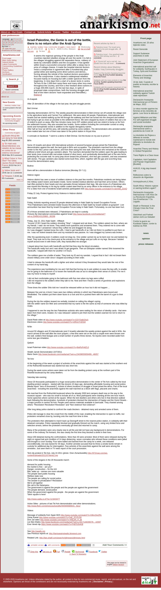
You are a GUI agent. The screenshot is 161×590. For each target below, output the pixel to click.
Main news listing (9, 60)
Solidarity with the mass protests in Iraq (108, 80)
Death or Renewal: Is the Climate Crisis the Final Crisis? (144, 208)
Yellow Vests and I (12, 170)
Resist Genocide (140, 49)
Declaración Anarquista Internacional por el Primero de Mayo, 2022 (145, 102)
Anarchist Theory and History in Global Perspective (146, 150)
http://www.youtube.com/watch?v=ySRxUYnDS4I (64, 322)
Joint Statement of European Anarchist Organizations (145, 61)
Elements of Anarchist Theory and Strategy (142, 76)
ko (13, 44)
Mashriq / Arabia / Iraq (12, 105)
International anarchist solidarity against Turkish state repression (144, 93)
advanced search (9, 92)
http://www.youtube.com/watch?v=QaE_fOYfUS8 (60, 517)
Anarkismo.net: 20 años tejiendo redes (143, 44)
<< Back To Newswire (77, 554)
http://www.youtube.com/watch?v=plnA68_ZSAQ (106, 189)
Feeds (12, 185)
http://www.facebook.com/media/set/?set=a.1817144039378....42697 (71, 522)
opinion (146, 238)
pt (2, 41)
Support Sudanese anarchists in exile (141, 54)
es (17, 39)
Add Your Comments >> (114, 545)
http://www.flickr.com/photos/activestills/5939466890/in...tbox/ (53, 506)
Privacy (108, 581)
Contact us (29, 32)
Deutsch (121, 564)
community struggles (57, 47)
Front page (6, 58)
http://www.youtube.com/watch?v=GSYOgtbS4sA (66, 320)
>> (9, 46)
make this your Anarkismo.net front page (11, 49)
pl (3, 43)
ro (7, 44)
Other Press (9, 129)
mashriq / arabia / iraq (38, 47)
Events (56, 32)
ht (9, 43)
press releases (145, 244)
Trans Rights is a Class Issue (146, 155)
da (4, 44)
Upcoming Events (12, 116)
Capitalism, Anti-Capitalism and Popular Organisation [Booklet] (145, 161)
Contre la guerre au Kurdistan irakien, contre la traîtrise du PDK (144, 223)
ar (22, 41)
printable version (36, 545)
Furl (56, 552)
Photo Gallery (8, 70)
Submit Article (44, 32)
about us (5, 97)
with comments (52, 545)
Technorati (78, 552)
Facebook (76, 32)
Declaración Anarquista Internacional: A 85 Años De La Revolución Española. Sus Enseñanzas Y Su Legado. (145, 197)
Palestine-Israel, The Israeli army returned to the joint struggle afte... (107, 48)
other (9, 41)
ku (12, 43)
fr (14, 39)
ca (22, 43)
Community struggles (12, 121)
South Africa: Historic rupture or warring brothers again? (145, 187)
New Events (9, 102)
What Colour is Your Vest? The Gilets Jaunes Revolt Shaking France (12, 161)
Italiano (38, 95)
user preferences (10, 35)
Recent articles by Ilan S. (105, 43)
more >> (20, 180)
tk (5, 41)
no (16, 41)
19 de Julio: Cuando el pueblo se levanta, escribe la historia (145, 84)
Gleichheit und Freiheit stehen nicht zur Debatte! (144, 216)
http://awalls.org (38, 531)
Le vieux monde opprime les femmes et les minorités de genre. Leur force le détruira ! (146, 111)
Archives (5, 72)
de (6, 43)
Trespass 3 (9, 176)
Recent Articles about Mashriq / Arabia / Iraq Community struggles (108, 68)
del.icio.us (46, 552)
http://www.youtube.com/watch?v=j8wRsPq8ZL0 (68, 347)
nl (19, 41)
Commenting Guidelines (12, 66)
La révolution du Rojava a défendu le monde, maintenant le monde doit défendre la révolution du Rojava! (144, 140)
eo (10, 44)
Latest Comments (9, 64)
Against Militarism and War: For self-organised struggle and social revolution (145, 119)
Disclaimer (98, 581)
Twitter (65, 32)
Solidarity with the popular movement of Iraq (110, 87)
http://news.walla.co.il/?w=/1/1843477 (43, 499)
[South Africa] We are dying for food (11, 137)
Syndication (7, 74)
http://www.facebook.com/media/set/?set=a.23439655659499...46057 (68, 354)
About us (5, 32)
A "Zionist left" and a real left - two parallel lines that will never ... (107, 62)
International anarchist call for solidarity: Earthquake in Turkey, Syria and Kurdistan (145, 69)
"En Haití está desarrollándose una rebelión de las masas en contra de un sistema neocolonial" (11, 148)
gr (13, 41)
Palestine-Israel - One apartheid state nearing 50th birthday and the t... (109, 55)
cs (18, 43)
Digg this (32, 552)
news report (70, 47)
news (146, 233)
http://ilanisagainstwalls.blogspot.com (65, 533)
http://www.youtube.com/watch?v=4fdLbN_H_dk (61, 520)
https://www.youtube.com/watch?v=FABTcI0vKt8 (62, 524)
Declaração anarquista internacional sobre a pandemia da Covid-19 (143, 128)
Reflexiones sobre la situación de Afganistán (143, 176)
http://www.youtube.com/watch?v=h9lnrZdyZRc (81, 515)
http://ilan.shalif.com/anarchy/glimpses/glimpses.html (62, 538)
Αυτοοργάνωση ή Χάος (143, 181)
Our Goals (17, 32)
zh (15, 43)
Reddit (66, 552)
